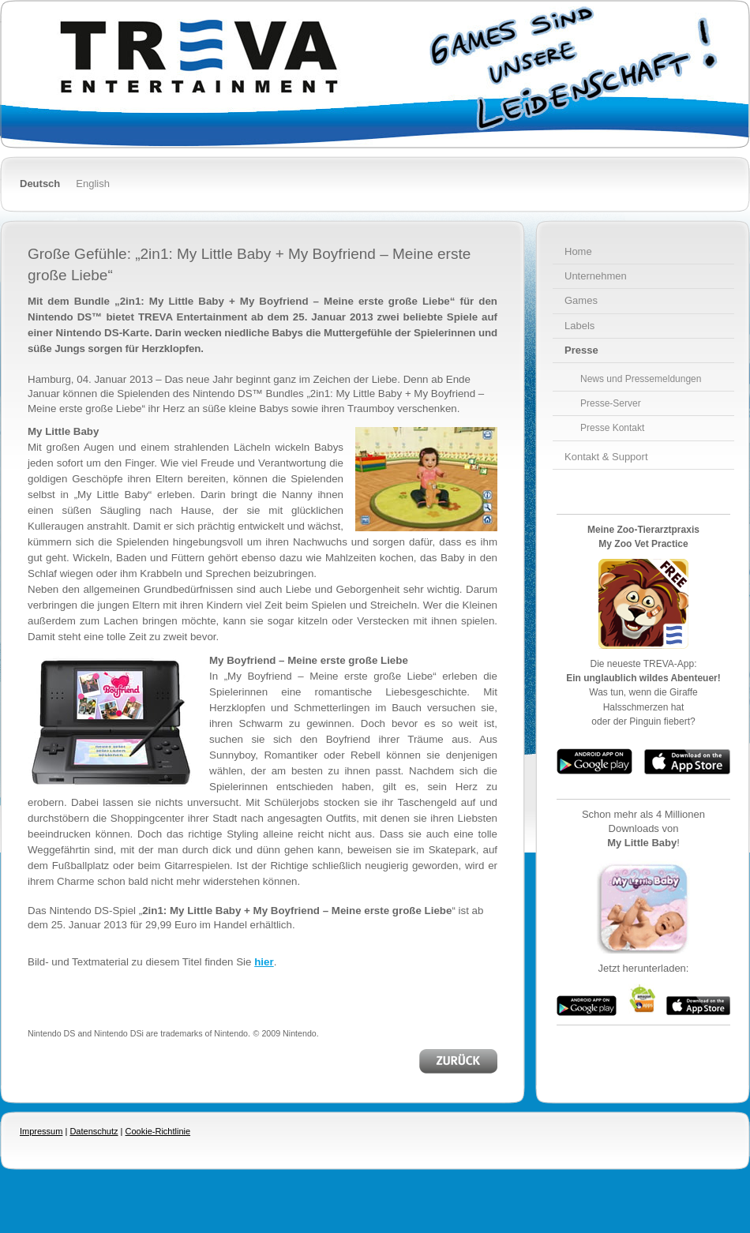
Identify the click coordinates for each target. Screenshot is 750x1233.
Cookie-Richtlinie (158, 1131)
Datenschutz (93, 1131)
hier (263, 962)
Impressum (41, 1131)
